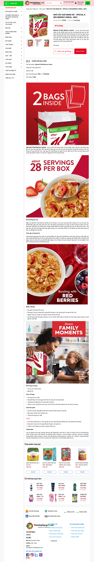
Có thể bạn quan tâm (33, 479)
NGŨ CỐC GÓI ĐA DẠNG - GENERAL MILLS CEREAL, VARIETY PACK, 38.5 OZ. (65, 465)
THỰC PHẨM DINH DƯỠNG (11, 32)
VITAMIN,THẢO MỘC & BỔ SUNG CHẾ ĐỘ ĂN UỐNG (12, 16)
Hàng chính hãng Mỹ (34, 516)
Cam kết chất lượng (34, 511)
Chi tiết (33, 472)
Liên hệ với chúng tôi (55, 537)
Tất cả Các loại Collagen (10, 23)
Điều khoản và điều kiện (56, 533)
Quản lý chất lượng (54, 530)
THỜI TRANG (9, 44)
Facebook (54, 541)
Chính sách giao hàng (77, 530)
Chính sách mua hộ (77, 533)
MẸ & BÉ (7, 28)
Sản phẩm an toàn (52, 511)
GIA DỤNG (8, 63)
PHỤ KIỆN (8, 48)
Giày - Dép (8, 56)
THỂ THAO (8, 59)
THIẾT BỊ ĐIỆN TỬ (10, 70)
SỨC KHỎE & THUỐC (11, 11)
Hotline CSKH (75, 537)
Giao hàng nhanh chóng (54, 516)
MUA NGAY (80, 51)
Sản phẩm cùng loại (33, 444)
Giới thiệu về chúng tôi (55, 527)
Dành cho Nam (10, 74)
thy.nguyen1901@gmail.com (34, 547)
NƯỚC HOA (8, 52)
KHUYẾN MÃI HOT (10, 8)
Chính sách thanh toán (77, 527)
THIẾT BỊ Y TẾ (9, 78)
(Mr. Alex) (34, 543)
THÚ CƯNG (8, 67)
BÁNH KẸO (8, 37)
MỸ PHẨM (8, 41)
